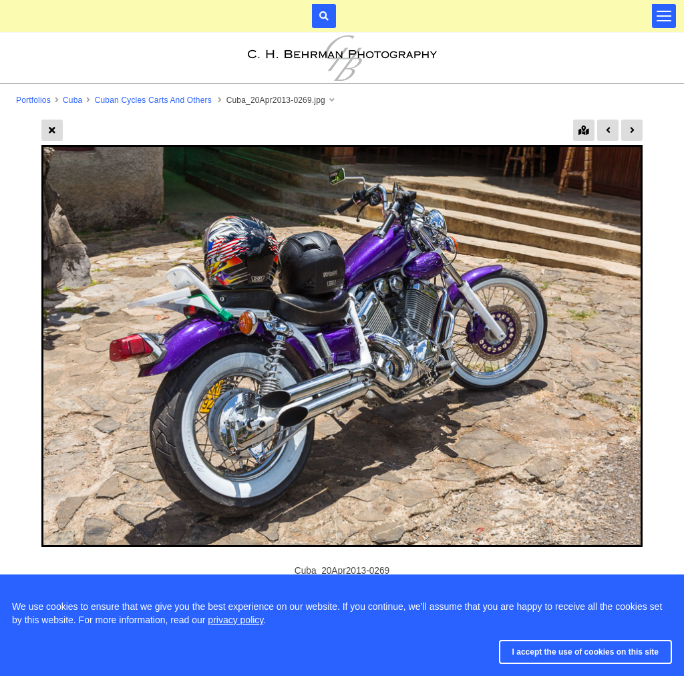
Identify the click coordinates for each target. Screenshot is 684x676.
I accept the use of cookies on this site (585, 652)
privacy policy (235, 620)
